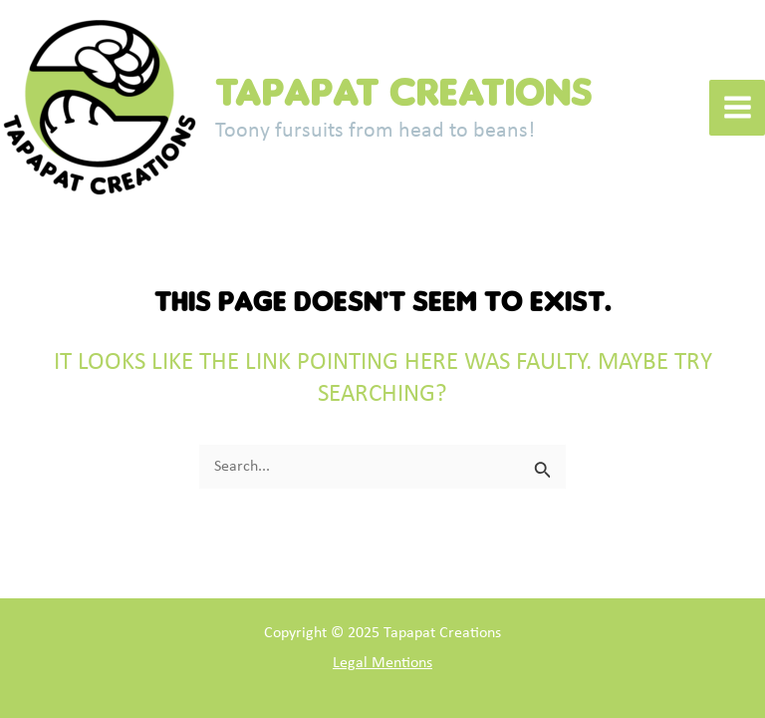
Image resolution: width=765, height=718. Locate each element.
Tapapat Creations (404, 91)
